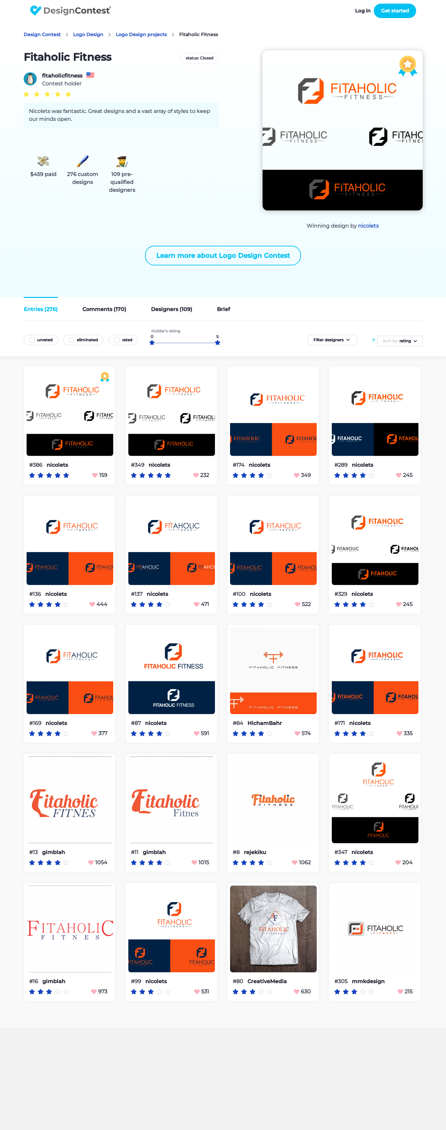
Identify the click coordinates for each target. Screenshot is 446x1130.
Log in (363, 11)
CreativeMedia (267, 981)
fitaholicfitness (62, 76)
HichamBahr (264, 723)
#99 (136, 981)
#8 (237, 852)
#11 (135, 852)
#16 (34, 981)
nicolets (368, 226)
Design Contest (42, 34)
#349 (138, 465)
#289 (341, 465)
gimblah (53, 852)
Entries (41, 309)
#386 (36, 465)
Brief (223, 309)
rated (127, 339)
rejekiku (255, 852)
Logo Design (88, 34)
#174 (239, 465)
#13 (34, 852)
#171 (340, 723)
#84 (238, 723)
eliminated (87, 339)
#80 (238, 981)
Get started (395, 11)
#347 (341, 852)
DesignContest (70, 11)
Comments (104, 309)
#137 (137, 594)
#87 (136, 723)
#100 (240, 594)
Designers (171, 309)
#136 (35, 594)
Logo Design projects (141, 34)
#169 (36, 723)
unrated (45, 339)
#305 (341, 981)
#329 (341, 594)
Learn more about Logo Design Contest (223, 256)
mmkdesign (368, 981)
